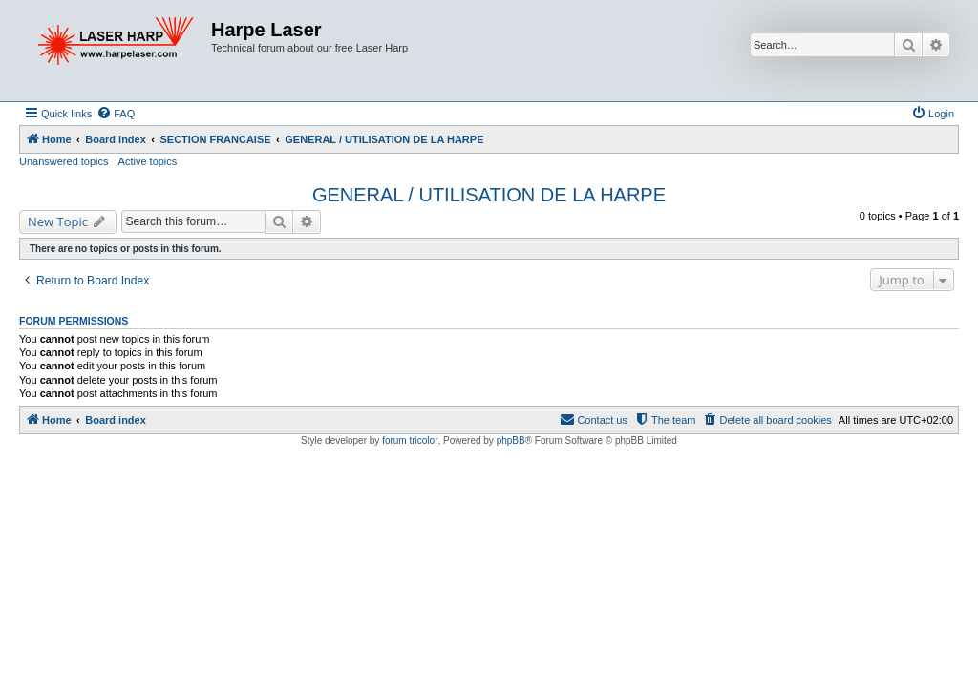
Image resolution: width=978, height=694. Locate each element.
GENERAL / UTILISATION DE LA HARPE (489, 194)
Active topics (148, 161)
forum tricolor (409, 440)
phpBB (511, 440)
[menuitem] (115, 113)
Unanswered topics (64, 161)
